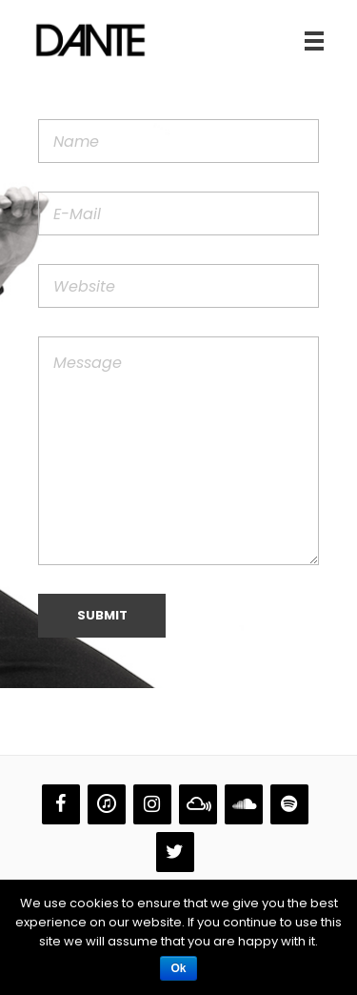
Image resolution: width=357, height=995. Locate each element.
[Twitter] (175, 852)
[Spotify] (289, 804)
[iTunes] (107, 804)
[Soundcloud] (244, 804)
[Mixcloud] (198, 804)
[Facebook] (61, 804)
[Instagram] (152, 804)
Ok (178, 968)
